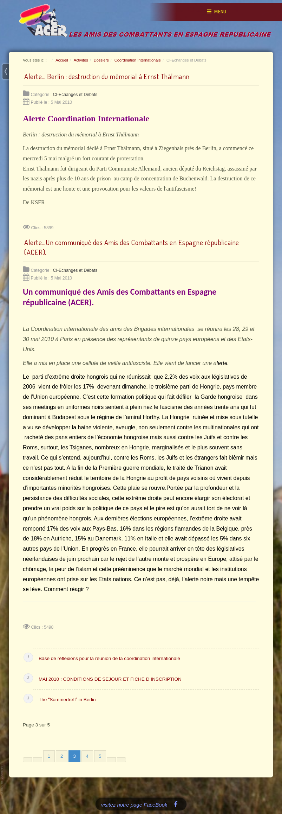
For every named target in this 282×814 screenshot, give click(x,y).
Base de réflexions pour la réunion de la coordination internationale (109, 658)
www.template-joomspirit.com (2, 779)
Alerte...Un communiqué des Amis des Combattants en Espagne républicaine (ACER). (131, 247)
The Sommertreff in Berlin (67, 699)
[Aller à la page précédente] (37, 759)
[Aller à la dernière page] (121, 759)
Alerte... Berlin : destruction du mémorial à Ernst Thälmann (107, 76)
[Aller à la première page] (27, 759)
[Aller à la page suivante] (111, 759)
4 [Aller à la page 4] (87, 756)
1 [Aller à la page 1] (49, 756)
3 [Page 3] (74, 756)
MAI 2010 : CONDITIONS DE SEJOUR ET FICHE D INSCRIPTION (110, 679)
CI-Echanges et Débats (75, 94)
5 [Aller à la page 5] (100, 756)
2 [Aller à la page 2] (61, 756)
